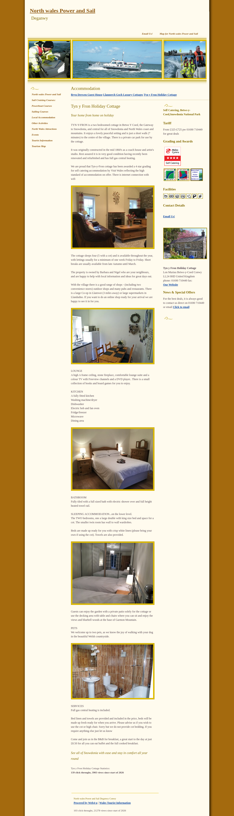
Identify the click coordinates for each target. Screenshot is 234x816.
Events (35, 134)
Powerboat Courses (42, 105)
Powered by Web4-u (86, 802)
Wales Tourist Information (115, 802)
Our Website (170, 284)
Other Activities (40, 123)
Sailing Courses (40, 111)
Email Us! (147, 33)
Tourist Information (42, 140)
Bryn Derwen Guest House (87, 94)
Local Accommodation (43, 117)
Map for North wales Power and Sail (179, 33)
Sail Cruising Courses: (44, 100)
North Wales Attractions (44, 128)
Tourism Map (39, 146)
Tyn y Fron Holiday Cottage (160, 94)
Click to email (181, 307)
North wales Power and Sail (62, 11)
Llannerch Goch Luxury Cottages (123, 94)
